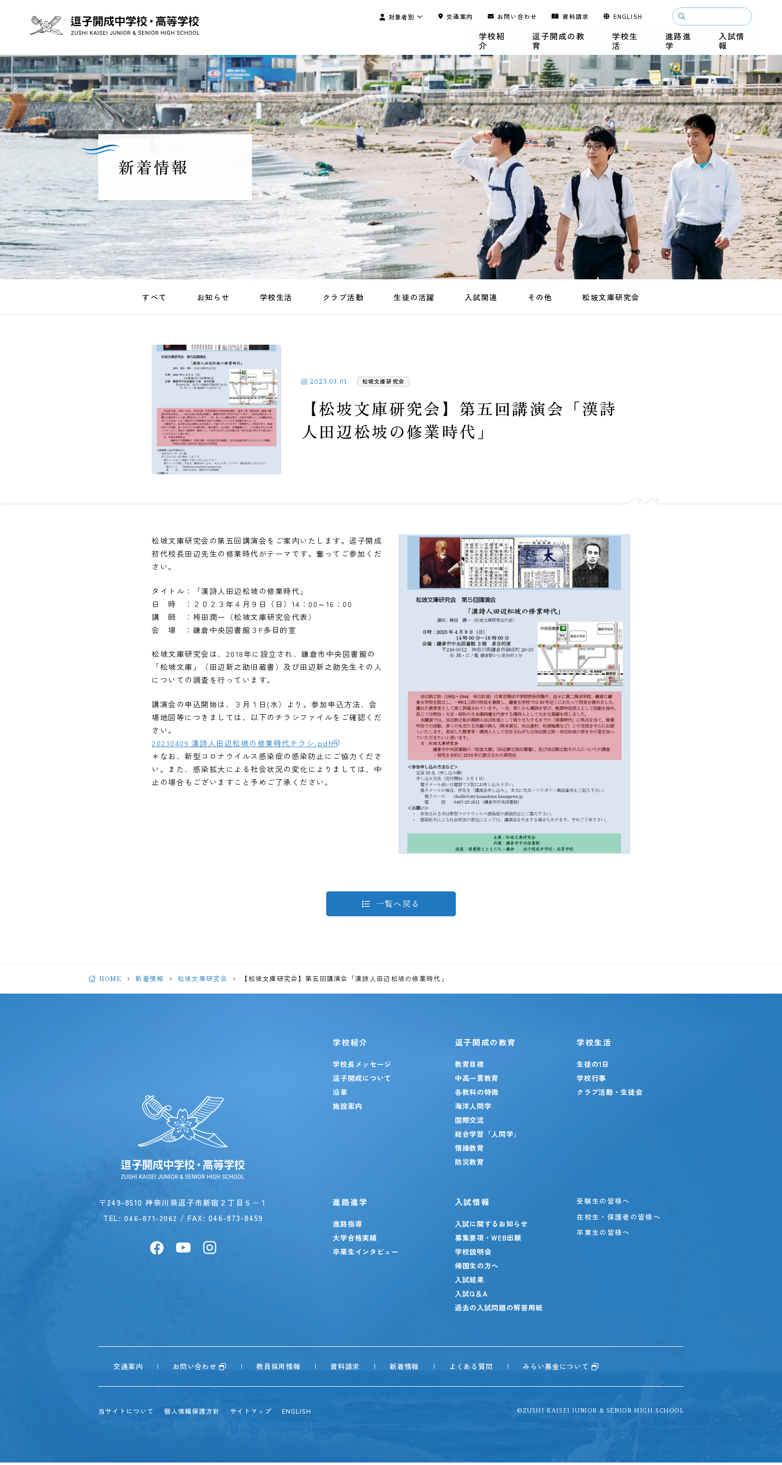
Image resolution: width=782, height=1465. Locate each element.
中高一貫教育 (478, 1080)
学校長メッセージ (365, 1066)
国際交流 (470, 1122)
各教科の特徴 (478, 1094)
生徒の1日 (592, 1066)
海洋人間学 (474, 1108)
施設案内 (351, 1108)
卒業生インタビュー (369, 1254)
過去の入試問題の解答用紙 (500, 1310)
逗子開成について (365, 1080)
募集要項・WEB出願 (489, 1240)
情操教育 (470, 1150)
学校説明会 (474, 1254)
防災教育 (470, 1164)
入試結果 (470, 1282)
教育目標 (470, 1066)
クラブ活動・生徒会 (608, 1094)
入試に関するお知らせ (492, 1226)
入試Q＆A (472, 1296)
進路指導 (351, 1226)
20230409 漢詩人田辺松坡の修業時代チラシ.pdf (242, 743)
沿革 (343, 1094)
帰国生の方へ (478, 1268)
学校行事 (590, 1080)
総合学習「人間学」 (489, 1136)
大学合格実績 (358, 1240)
